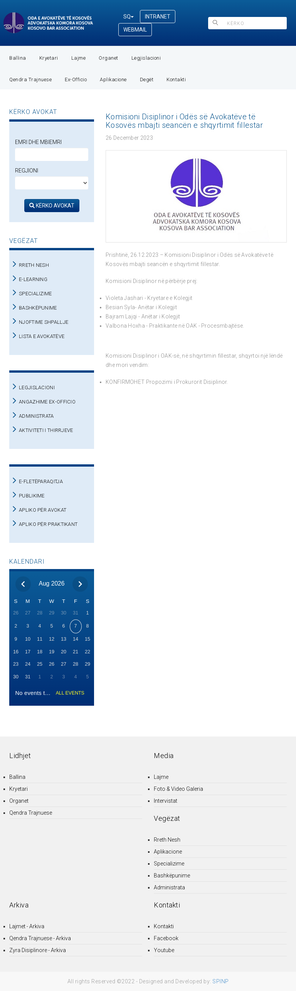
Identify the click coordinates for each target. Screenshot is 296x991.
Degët (147, 79)
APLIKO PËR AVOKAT (42, 510)
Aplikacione (113, 79)
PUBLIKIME (32, 496)
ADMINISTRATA (36, 416)
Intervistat (165, 801)
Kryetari (48, 58)
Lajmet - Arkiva (26, 926)
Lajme (78, 58)
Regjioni (26, 170)
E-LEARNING (33, 279)
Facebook (166, 938)
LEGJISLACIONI (37, 387)
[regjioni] (51, 182)
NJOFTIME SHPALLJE (43, 322)
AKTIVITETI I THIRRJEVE (46, 430)
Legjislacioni (146, 58)
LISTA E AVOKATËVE (41, 336)
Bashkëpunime (172, 875)
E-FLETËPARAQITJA (41, 481)
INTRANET (157, 16)
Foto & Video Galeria (178, 789)
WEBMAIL (135, 30)
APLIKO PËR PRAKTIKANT (48, 524)
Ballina (17, 58)
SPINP (220, 981)
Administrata (169, 887)
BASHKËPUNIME (38, 308)
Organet (108, 58)
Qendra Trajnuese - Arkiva (40, 938)
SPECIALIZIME (35, 293)
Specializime (169, 863)
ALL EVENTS (70, 693)
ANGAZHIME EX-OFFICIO (47, 402)
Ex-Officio (76, 79)
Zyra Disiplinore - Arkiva (37, 950)
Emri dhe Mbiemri (38, 142)
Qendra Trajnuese (30, 79)
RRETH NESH (34, 265)
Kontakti (176, 79)
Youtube (164, 950)
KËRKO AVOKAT (51, 206)
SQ (128, 16)
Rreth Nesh (167, 840)
